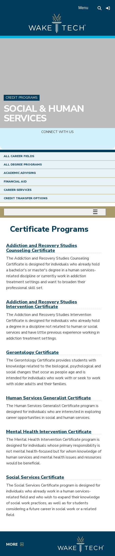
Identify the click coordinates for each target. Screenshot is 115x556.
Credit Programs (22, 97)
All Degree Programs (23, 164)
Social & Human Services (44, 113)
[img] (57, 142)
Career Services (17, 190)
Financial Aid (15, 181)
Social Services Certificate (35, 477)
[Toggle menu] (55, 212)
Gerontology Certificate (32, 352)
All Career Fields (19, 156)
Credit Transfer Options (25, 198)
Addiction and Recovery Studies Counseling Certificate (41, 247)
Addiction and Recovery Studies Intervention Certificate (41, 304)
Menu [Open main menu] (83, 8)
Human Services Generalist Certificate (48, 398)
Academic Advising (20, 173)
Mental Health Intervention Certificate (48, 431)
